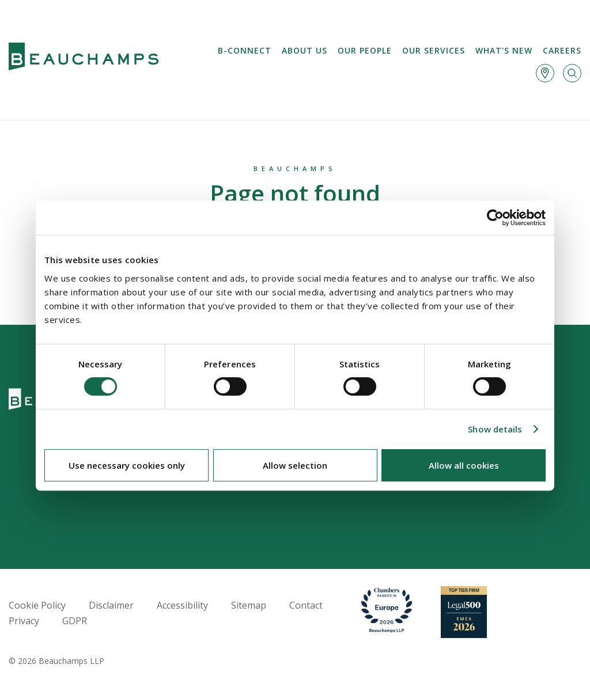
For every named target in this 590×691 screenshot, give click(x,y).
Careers (562, 50)
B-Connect (244, 50)
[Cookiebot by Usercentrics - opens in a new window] (495, 217)
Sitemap (248, 605)
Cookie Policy (37, 605)
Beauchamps (295, 168)
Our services (433, 50)
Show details (495, 429)
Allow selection (295, 465)
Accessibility (182, 605)
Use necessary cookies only (127, 465)
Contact (306, 605)
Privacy (24, 620)
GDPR (74, 620)
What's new (503, 50)
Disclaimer (111, 605)
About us (304, 50)
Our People (365, 50)
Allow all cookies (464, 465)
